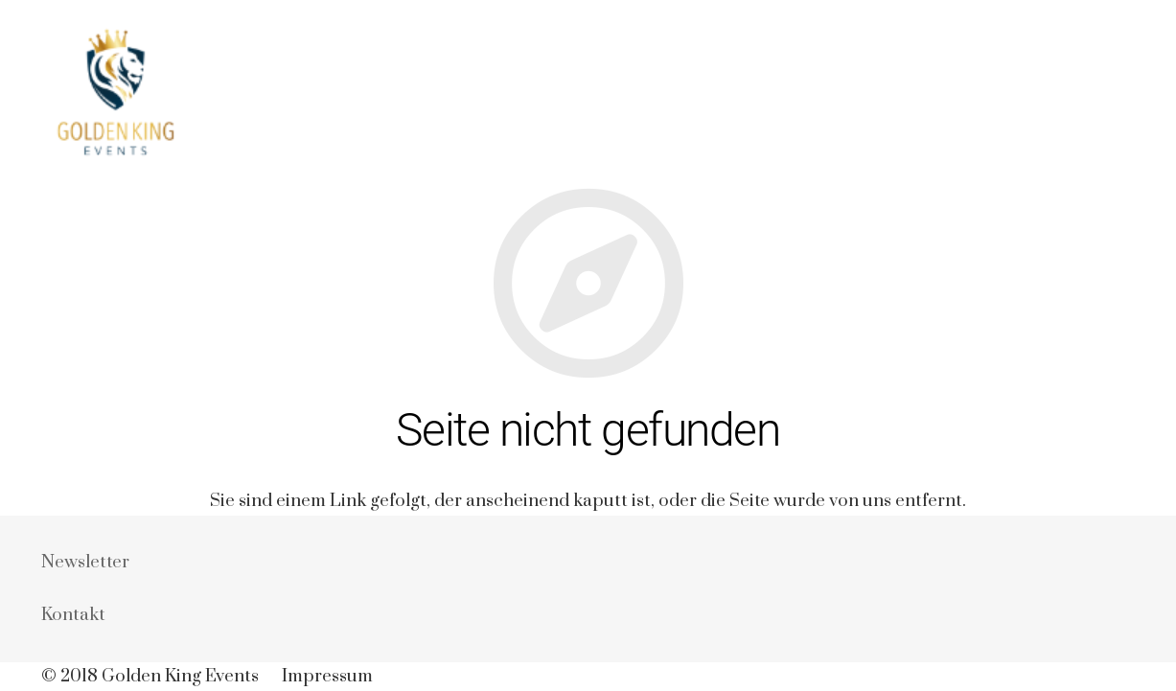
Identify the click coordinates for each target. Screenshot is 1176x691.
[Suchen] (1125, 93)
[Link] (113, 93)
